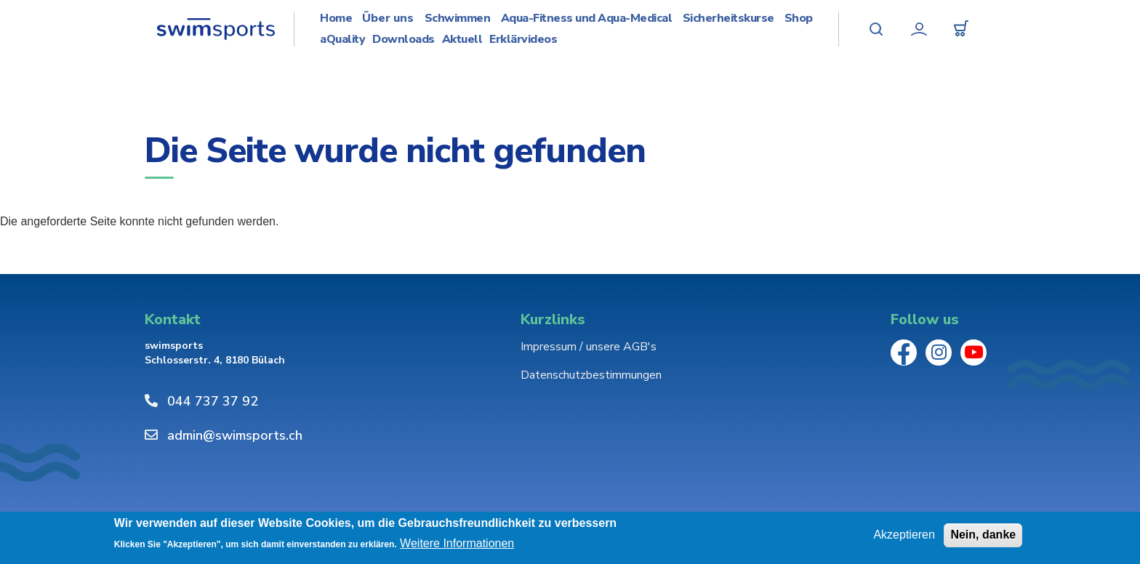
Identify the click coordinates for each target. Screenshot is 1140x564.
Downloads (403, 40)
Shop (798, 18)
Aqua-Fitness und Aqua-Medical (587, 18)
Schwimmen (458, 18)
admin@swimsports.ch (234, 435)
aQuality (342, 40)
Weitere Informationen (457, 543)
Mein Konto (919, 29)
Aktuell (462, 40)
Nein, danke (983, 534)
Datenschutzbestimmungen (591, 375)
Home (336, 18)
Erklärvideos (523, 40)
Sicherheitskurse (728, 18)
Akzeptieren (904, 534)
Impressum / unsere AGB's (589, 347)
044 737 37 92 (212, 401)
